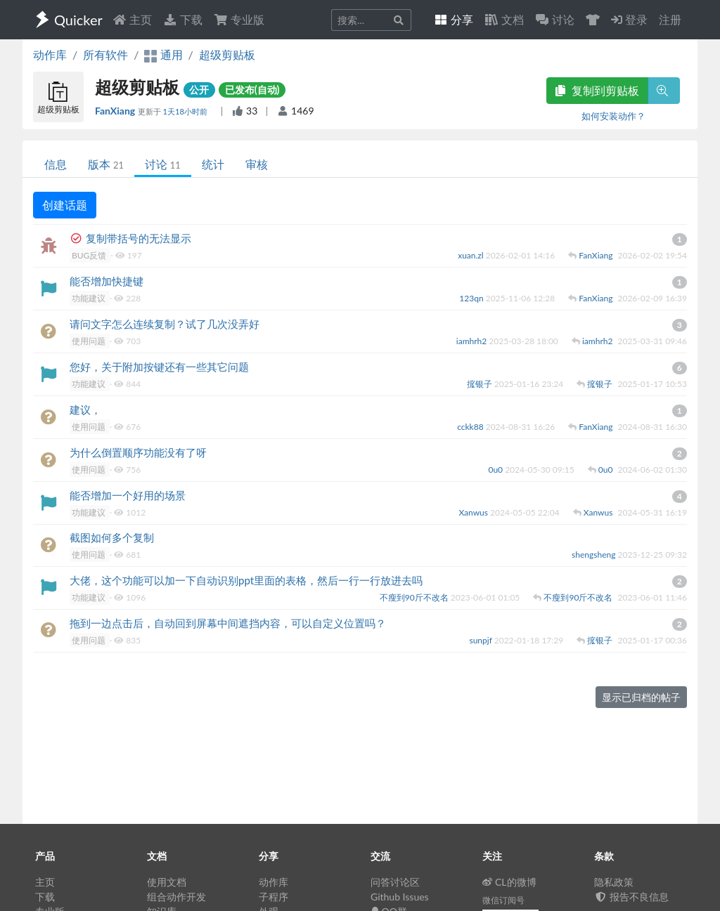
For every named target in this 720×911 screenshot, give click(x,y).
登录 (629, 19)
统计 (213, 164)
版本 (106, 164)
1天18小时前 (185, 111)
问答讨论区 (395, 882)
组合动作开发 (176, 897)
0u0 (496, 469)
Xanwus (474, 512)
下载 (182, 19)
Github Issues (400, 897)
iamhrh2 (472, 341)
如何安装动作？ (613, 116)
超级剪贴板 (227, 54)
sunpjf (481, 640)
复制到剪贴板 (596, 90)
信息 (55, 164)
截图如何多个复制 (112, 537)
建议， (85, 409)
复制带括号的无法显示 (138, 238)
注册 (670, 19)
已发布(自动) (252, 90)
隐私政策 (614, 882)
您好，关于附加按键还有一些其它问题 (159, 366)
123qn (472, 298)
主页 (132, 19)
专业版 (239, 19)
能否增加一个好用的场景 (128, 495)
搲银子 (480, 384)
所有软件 (105, 54)
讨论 (163, 164)
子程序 (273, 897)
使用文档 (166, 882)
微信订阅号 (503, 900)
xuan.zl (472, 255)
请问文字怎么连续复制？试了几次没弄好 (164, 323)
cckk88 (471, 426)
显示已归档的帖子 (641, 697)
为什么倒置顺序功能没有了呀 (138, 452)
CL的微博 (509, 882)
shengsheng (594, 554)
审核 (256, 164)
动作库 (50, 54)
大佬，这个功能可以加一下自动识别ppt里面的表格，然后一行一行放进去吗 (246, 580)
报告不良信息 (631, 897)
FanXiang (116, 111)
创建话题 (64, 204)
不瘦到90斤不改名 (415, 597)
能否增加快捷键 (106, 281)
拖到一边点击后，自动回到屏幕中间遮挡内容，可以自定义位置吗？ (228, 623)
